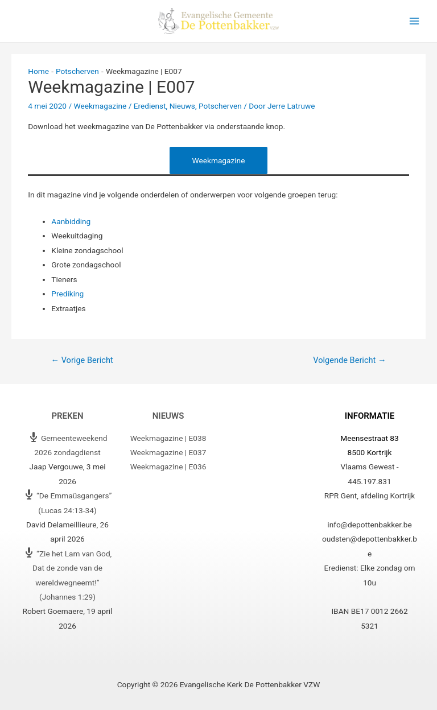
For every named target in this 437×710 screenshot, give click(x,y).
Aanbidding (70, 221)
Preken (67, 416)
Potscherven (220, 105)
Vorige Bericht (82, 360)
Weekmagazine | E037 (168, 452)
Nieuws (182, 105)
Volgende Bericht (349, 360)
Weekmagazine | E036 (168, 466)
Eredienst (150, 105)
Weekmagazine (99, 105)
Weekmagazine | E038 (168, 438)
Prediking (67, 293)
